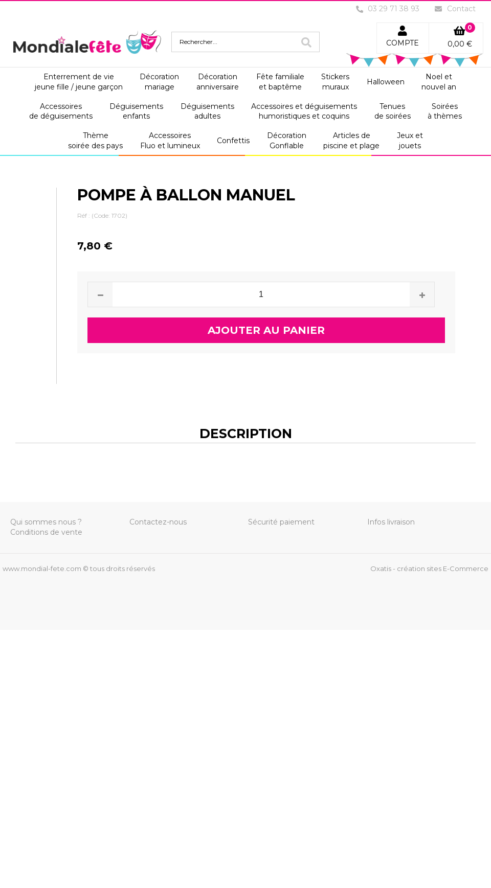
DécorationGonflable (286, 140)
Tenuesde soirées (392, 111)
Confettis (233, 140)
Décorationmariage (159, 82)
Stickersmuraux (335, 82)
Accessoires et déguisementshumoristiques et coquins (304, 111)
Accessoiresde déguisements (61, 111)
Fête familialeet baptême (280, 82)
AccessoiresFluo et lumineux (170, 140)
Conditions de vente (46, 532)
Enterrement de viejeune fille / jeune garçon (79, 82)
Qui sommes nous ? (46, 522)
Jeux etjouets (410, 140)
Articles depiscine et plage (351, 140)
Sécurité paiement (281, 522)
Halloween (386, 81)
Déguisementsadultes (207, 111)
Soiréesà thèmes (445, 111)
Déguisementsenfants (136, 111)
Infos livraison (391, 522)
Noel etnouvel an (438, 82)
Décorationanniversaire (217, 82)
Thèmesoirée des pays (95, 140)
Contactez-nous (158, 522)
